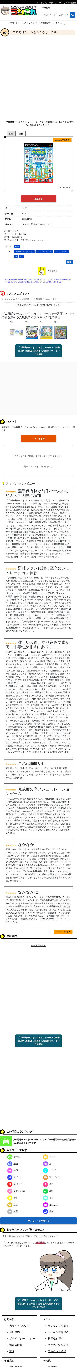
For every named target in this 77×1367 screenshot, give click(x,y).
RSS (11, 1351)
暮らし (49, 1198)
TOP (12, 23)
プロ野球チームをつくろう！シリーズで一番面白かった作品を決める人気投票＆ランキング (44, 1141)
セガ (21, 256)
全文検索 (46, 8)
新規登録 (40, 1242)
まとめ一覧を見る (58, 1345)
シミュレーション (61, 252)
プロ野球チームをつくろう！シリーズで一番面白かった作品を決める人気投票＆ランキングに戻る (39, 350)
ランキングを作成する (38, 1220)
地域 (48, 1211)
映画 (12, 1170)
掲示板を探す (55, 1338)
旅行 (48, 1184)
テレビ (49, 1170)
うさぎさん (52, 271)
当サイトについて (19, 1325)
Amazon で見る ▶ (62, 140)
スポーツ (14, 1184)
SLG (16, 256)
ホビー (13, 1177)
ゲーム (17, 247)
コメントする (38, 438)
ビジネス (50, 1204)
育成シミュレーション (44, 252)
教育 (12, 1211)
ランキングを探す (58, 1325)
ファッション (16, 1191)
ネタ (12, 1204)
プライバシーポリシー (22, 1338)
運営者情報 (15, 1345)
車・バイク (51, 1177)
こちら (42, 282)
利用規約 (14, 1332)
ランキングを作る (58, 1332)
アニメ (49, 1157)
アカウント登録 (57, 1351)
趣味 (48, 1191)
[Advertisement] (38, 77)
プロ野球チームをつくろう (24, 252)
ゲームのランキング (27, 23)
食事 (12, 1198)
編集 (69, 262)
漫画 (12, 1163)
